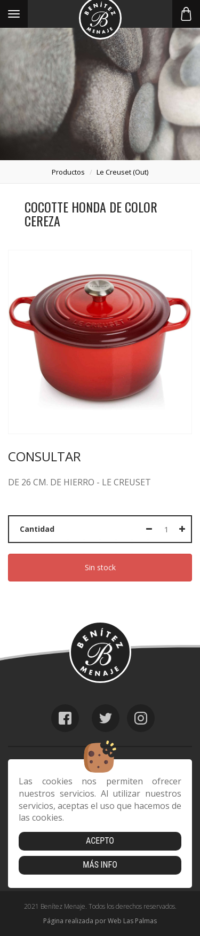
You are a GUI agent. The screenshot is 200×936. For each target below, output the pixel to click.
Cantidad (37, 529)
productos (68, 172)
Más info (100, 865)
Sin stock (100, 567)
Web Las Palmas (132, 920)
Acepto (100, 841)
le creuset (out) (122, 172)
